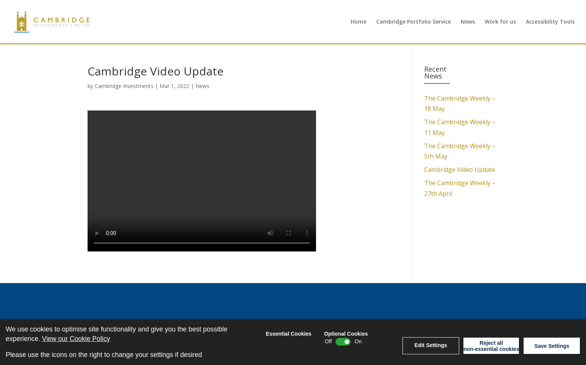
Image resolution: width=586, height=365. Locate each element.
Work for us (500, 22)
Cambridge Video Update (459, 169)
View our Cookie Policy (76, 339)
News (468, 22)
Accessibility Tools (550, 22)
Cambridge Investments (124, 86)
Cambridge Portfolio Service (413, 22)
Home (358, 22)
